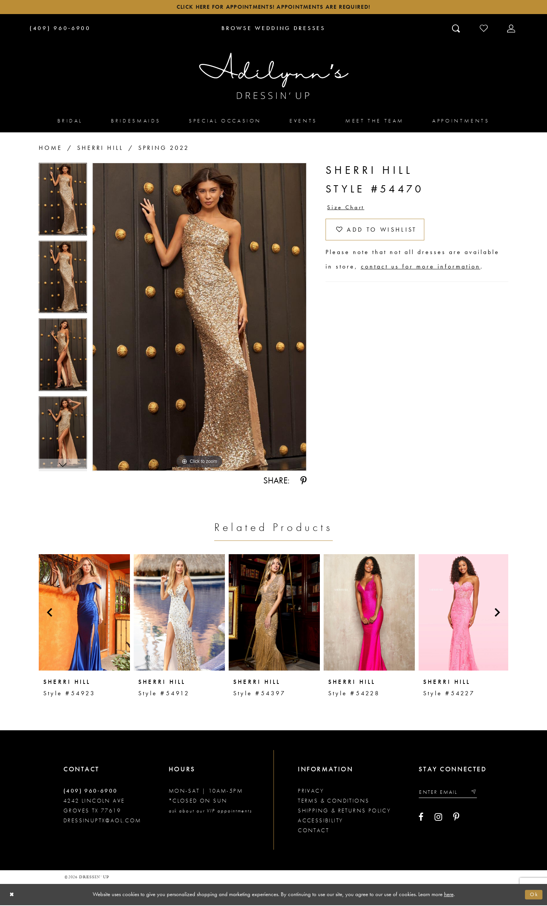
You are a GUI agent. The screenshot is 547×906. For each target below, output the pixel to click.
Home (50, 149)
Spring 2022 (163, 149)
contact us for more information (421, 271)
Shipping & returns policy (344, 811)
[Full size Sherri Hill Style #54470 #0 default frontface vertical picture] (199, 318)
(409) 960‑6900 (90, 792)
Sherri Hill (100, 149)
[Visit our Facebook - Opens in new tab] (421, 819)
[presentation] (84, 613)
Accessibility (320, 821)
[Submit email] (478, 793)
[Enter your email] (450, 793)
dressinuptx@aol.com (102, 821)
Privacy (311, 792)
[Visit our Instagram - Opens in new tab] (438, 819)
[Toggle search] (457, 29)
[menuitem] (70, 122)
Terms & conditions (333, 802)
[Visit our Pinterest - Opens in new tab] (456, 819)
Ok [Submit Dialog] (534, 895)
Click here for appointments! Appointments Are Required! (273, 8)
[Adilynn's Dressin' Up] (273, 77)
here (449, 895)
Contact (313, 831)
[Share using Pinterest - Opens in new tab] (303, 482)
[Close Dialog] (12, 895)
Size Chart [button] (347, 209)
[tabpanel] (63, 203)
